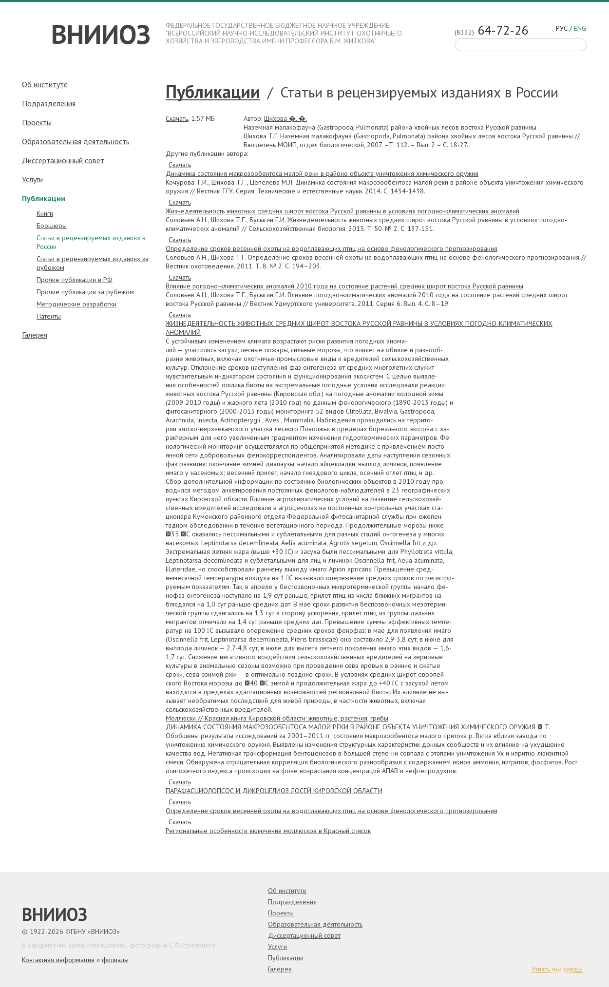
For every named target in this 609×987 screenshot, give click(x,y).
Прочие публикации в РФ (75, 279)
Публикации (213, 92)
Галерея (34, 335)
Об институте (45, 84)
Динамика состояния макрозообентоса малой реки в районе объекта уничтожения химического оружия (322, 173)
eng (580, 28)
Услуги (32, 179)
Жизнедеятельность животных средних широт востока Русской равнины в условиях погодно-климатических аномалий (342, 211)
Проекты (37, 122)
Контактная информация (58, 959)
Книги (45, 213)
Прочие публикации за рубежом (85, 291)
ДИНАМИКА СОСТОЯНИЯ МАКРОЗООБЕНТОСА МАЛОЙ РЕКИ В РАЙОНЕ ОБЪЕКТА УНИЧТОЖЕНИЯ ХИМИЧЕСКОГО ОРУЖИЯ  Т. (358, 726)
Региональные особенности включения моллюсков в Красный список (268, 830)
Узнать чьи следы (557, 969)
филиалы (115, 959)
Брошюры (52, 225)
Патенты (49, 316)
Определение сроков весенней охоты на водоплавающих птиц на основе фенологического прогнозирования (331, 248)
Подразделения (49, 103)
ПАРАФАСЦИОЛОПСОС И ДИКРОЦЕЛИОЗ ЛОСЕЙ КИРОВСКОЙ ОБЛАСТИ (274, 790)
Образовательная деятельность (76, 141)
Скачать (177, 118)
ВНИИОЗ (101, 34)
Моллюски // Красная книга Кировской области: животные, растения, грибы (277, 718)
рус (562, 28)
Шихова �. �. (285, 118)
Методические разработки (76, 304)
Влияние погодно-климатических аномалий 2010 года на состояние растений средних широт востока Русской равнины (344, 286)
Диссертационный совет (63, 160)
